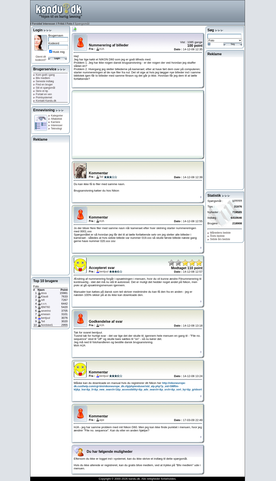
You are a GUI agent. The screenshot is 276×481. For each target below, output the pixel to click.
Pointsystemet (42, 97)
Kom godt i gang (44, 74)
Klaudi (44, 296)
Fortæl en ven (42, 94)
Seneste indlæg (43, 81)
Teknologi (55, 128)
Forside (36, 23)
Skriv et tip (40, 91)
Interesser (49, 23)
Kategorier (55, 115)
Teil (43, 321)
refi (43, 300)
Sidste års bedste (218, 239)
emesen (45, 314)
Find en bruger (43, 84)
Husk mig (59, 51)
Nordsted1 (47, 325)
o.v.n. (44, 303)
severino (46, 310)
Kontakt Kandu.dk (44, 100)
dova (44, 293)
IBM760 (45, 307)
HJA (101, 48)
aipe (101, 419)
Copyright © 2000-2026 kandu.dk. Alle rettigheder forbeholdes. (137, 478)
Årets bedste (216, 235)
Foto (69, 23)
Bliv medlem (41, 78)
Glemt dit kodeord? (40, 58)
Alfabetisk (55, 118)
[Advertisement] (166, 10)
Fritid (61, 23)
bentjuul (45, 317)
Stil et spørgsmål (44, 87)
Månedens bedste (219, 232)
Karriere (54, 122)
